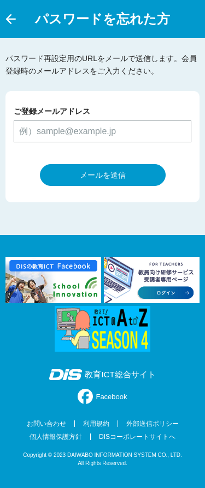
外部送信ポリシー (152, 423)
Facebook (102, 396)
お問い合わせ (46, 423)
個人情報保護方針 (56, 437)
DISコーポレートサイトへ (137, 437)
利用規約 (96, 423)
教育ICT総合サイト (102, 374)
